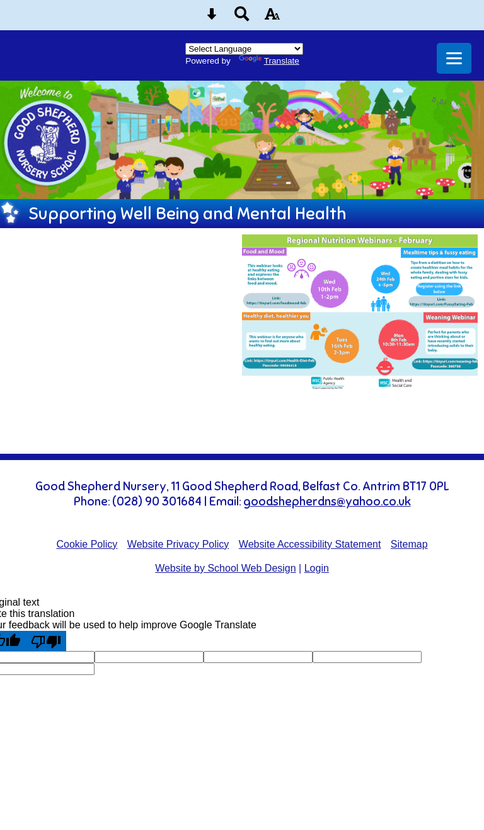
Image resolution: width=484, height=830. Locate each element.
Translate (269, 61)
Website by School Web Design (225, 568)
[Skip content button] (212, 18)
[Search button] (242, 18)
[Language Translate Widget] (244, 49)
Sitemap (409, 544)
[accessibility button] (272, 18)
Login (316, 568)
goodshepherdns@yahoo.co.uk (327, 501)
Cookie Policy (86, 544)
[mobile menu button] (454, 58)
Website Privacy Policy (178, 544)
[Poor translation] (46, 641)
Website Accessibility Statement (310, 544)
